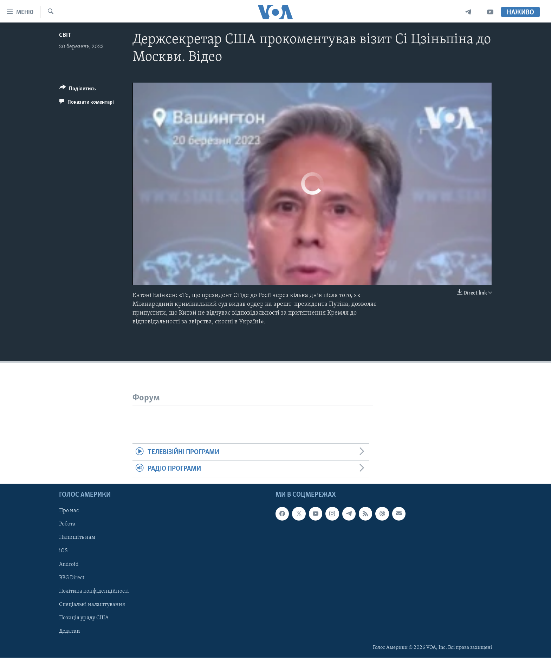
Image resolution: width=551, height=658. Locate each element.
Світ (65, 35)
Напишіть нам (77, 538)
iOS (63, 551)
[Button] (77, 90)
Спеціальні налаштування (92, 604)
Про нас (69, 511)
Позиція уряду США (84, 618)
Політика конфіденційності (94, 591)
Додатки (69, 631)
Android (69, 564)
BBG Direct (71, 578)
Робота (67, 524)
